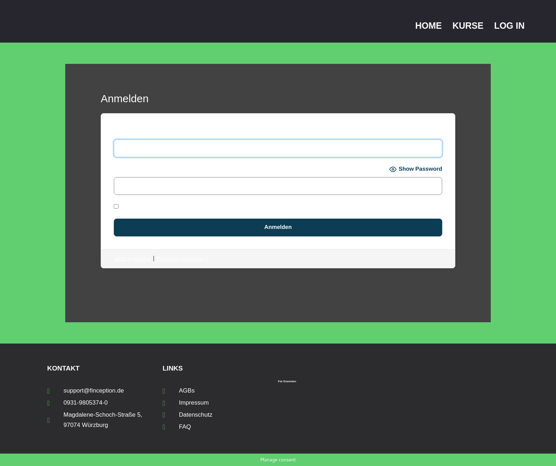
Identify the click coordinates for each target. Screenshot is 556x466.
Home (428, 26)
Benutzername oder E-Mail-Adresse (162, 131)
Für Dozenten (287, 381)
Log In (509, 26)
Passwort (126, 169)
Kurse (468, 26)
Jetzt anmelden (132, 258)
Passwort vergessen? (182, 258)
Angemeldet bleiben (145, 206)
